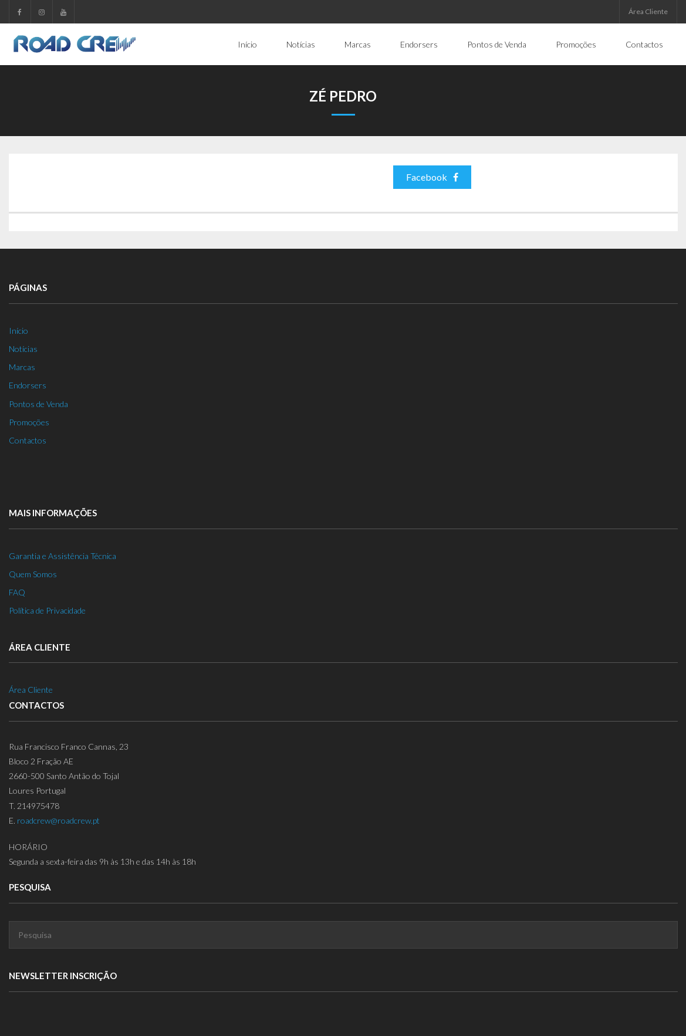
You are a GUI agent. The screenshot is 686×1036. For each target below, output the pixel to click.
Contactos (27, 440)
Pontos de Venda (38, 404)
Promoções (29, 422)
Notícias (23, 349)
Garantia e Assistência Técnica (62, 556)
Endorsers (27, 385)
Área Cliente (648, 11)
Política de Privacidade (47, 610)
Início (18, 331)
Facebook (432, 176)
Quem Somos (33, 574)
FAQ (17, 592)
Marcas (22, 367)
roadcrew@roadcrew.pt (58, 820)
